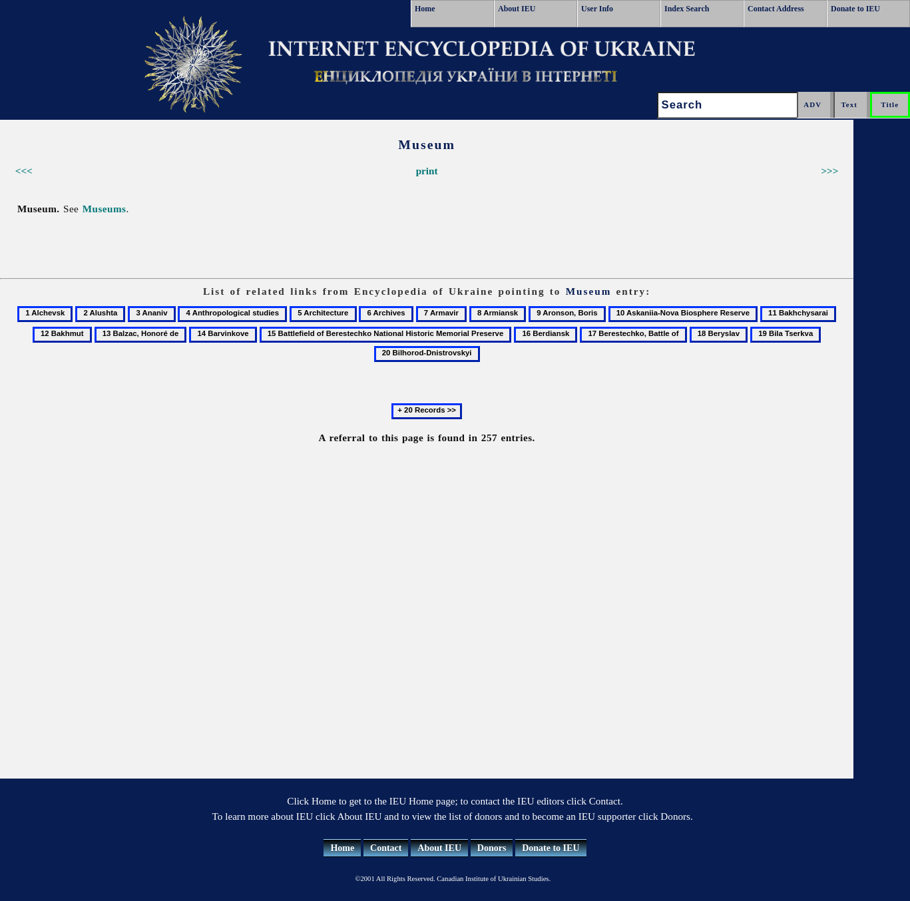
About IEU (516, 8)
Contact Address (776, 8)
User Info (597, 8)
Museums (104, 208)
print (427, 170)
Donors (492, 848)
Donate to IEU (855, 8)
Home (425, 8)
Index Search (686, 8)
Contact (385, 848)
